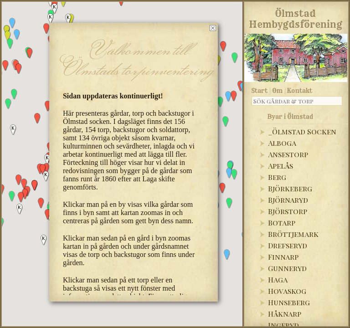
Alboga (282, 143)
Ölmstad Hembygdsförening (295, 17)
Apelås (280, 165)
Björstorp (287, 211)
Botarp (281, 222)
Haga (278, 279)
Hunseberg (289, 302)
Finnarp (283, 256)
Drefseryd (287, 245)
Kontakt (299, 90)
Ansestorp (288, 154)
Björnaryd (288, 200)
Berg (277, 177)
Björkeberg (290, 188)
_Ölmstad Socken (302, 131)
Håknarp (284, 313)
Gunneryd (287, 268)
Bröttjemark (293, 234)
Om (277, 90)
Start (260, 90)
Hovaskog (287, 291)
